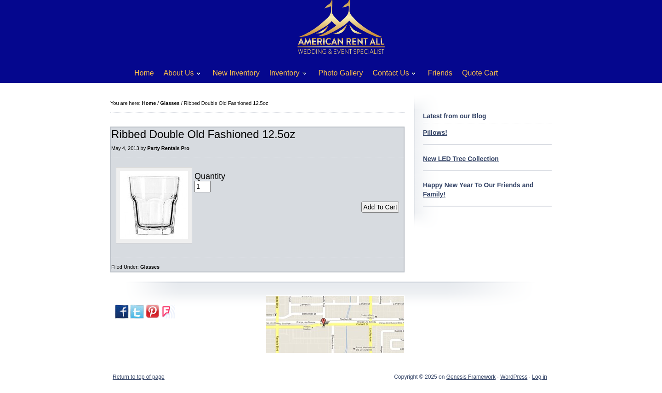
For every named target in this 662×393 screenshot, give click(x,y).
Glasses (150, 267)
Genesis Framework (471, 377)
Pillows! (435, 132)
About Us (178, 75)
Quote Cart (480, 73)
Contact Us (390, 75)
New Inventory (236, 73)
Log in (539, 377)
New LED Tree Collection (461, 158)
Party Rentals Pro (168, 148)
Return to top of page (139, 377)
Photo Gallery (341, 73)
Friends (440, 73)
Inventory (284, 75)
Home (144, 73)
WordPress (513, 377)
